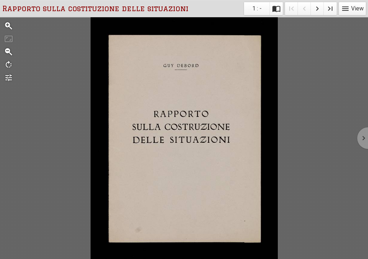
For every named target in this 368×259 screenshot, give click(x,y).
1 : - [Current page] (257, 8)
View (352, 8)
